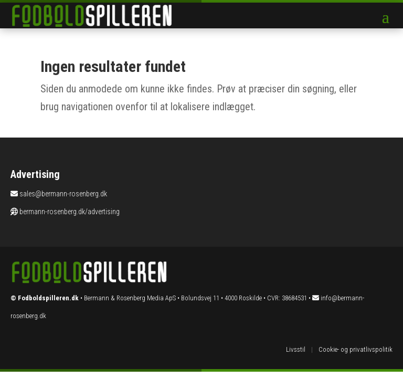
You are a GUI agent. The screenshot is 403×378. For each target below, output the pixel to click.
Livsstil (295, 349)
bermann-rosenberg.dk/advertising (69, 211)
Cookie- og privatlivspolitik (356, 349)
